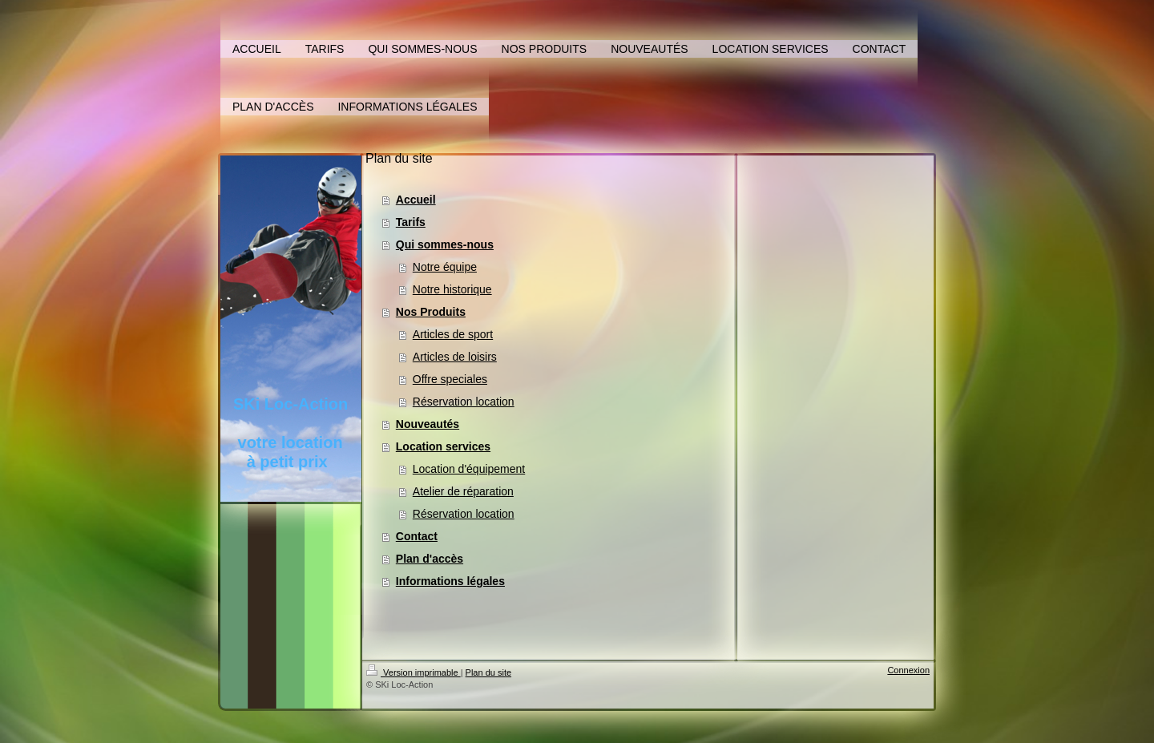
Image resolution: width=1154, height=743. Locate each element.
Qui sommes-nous (445, 244)
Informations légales (450, 581)
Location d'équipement (469, 468)
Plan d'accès (429, 558)
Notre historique (452, 289)
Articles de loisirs (455, 356)
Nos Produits (431, 311)
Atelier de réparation (463, 491)
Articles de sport (453, 334)
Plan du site (488, 672)
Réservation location (463, 401)
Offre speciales (450, 379)
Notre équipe (445, 266)
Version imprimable (413, 672)
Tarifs (411, 222)
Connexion (908, 670)
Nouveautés (427, 424)
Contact (417, 536)
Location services (443, 446)
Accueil (416, 199)
